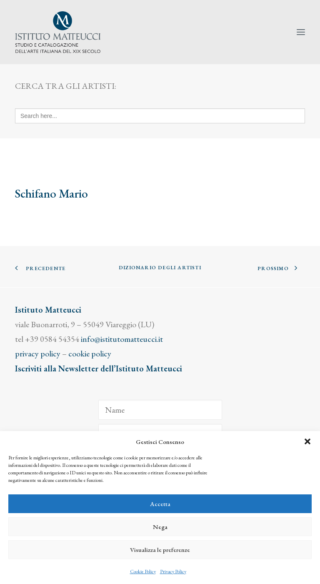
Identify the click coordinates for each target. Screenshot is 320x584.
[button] (307, 441)
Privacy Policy (173, 571)
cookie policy (89, 353)
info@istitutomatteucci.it (122, 338)
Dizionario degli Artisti (160, 267)
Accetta (160, 504)
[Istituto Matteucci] (57, 32)
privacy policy (37, 353)
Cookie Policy (143, 571)
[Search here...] (160, 115)
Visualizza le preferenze (160, 550)
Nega (160, 527)
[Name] (160, 410)
